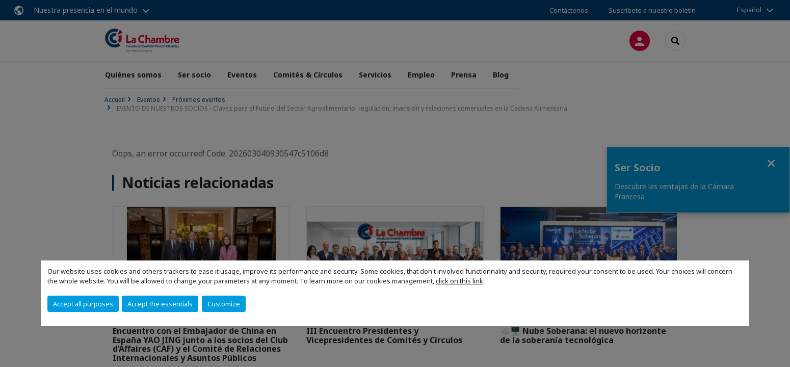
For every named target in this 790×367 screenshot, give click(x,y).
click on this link (459, 280)
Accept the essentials (160, 303)
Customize (223, 303)
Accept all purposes (83, 303)
